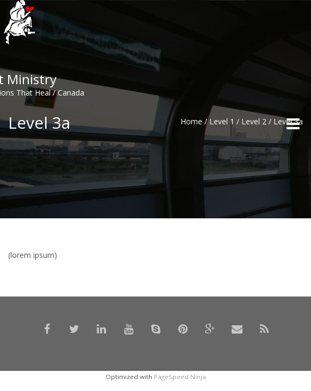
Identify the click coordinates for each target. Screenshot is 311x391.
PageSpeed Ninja (180, 377)
